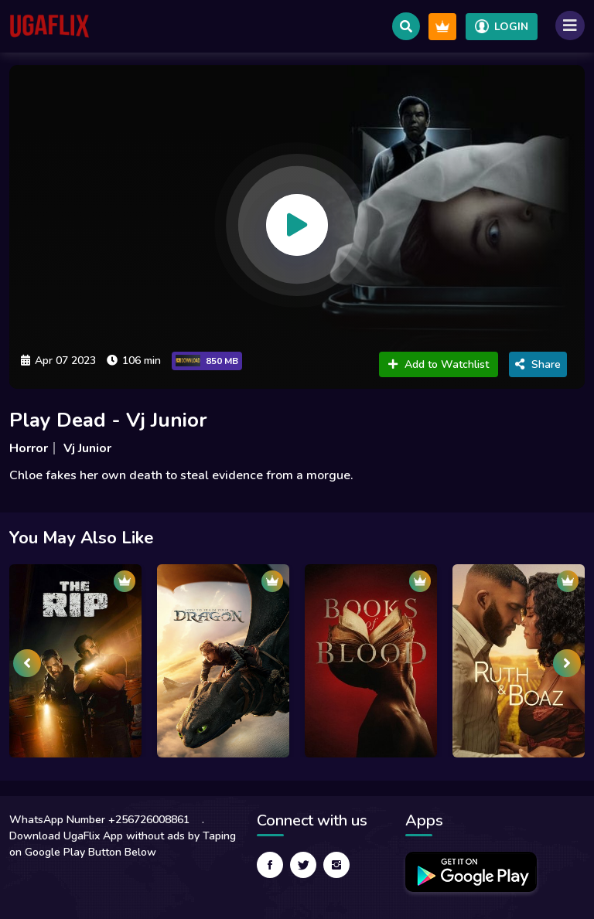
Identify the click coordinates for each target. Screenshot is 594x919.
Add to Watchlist (438, 364)
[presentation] (27, 663)
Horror (28, 448)
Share (538, 364)
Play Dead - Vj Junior (108, 420)
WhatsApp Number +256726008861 (99, 819)
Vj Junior (87, 448)
